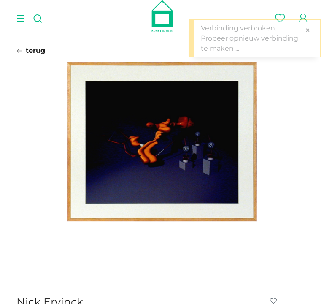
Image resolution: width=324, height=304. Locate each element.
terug (30, 50)
